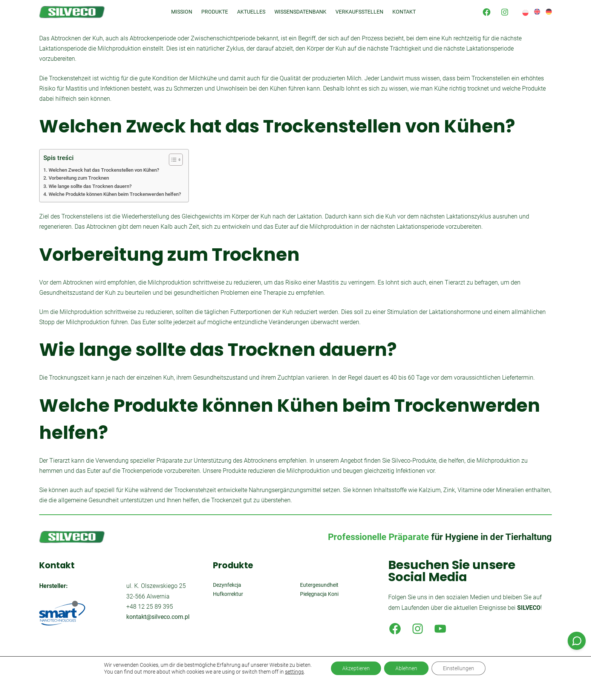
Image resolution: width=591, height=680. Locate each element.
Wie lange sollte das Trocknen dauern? (90, 186)
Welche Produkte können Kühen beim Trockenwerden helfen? (115, 194)
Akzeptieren (356, 668)
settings (294, 672)
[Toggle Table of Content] (172, 159)
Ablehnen (406, 668)
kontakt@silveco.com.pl (158, 616)
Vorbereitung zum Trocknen (79, 178)
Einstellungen (458, 668)
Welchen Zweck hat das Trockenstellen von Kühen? (104, 170)
